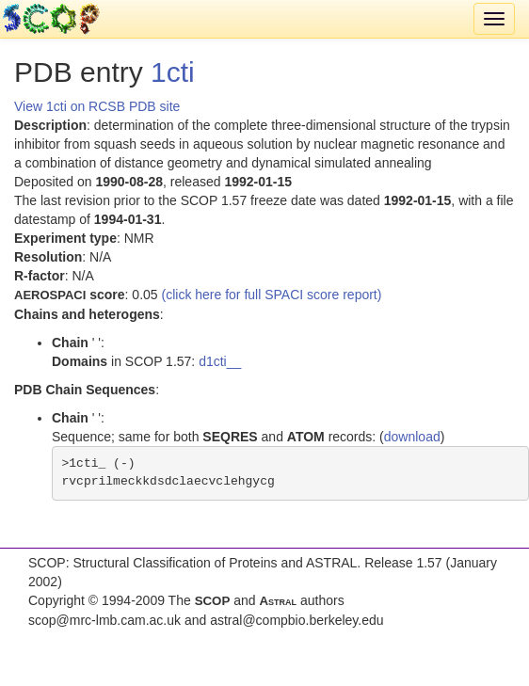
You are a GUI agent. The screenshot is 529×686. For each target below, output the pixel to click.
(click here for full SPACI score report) (272, 294)
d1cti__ (220, 361)
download (412, 436)
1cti (173, 72)
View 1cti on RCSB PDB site (97, 106)
